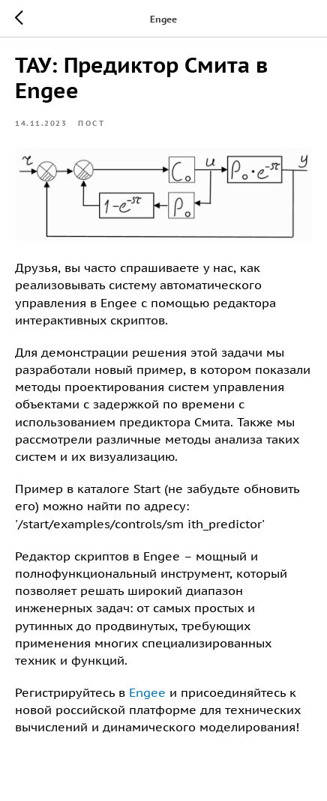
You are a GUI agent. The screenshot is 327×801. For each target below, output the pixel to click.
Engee (147, 692)
